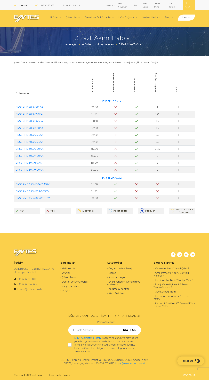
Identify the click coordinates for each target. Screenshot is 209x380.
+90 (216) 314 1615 (27, 284)
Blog (167, 17)
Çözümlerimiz (70, 277)
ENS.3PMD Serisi (112, 177)
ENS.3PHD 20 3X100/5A (29, 107)
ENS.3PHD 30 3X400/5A (29, 155)
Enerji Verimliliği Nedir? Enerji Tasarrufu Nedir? (170, 286)
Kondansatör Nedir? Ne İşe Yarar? (174, 279)
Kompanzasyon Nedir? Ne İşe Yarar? (171, 297)
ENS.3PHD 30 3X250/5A (29, 141)
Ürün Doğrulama (127, 17)
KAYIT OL (129, 329)
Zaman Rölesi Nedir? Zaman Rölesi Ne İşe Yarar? (174, 304)
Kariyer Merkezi (151, 17)
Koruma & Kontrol (118, 288)
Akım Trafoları (116, 293)
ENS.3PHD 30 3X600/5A (29, 169)
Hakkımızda (109, 5)
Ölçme (112, 272)
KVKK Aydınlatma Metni (87, 337)
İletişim (186, 17)
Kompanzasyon (117, 277)
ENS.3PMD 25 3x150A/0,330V (32, 191)
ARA (187, 5)
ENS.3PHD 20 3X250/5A (29, 134)
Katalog (137, 5)
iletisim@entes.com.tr (70, 5)
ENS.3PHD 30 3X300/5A (29, 148)
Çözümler (71, 17)
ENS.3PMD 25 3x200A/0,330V (33, 198)
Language (21, 5)
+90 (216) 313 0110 (44, 5)
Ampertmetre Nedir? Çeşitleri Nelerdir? (171, 274)
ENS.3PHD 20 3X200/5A (29, 127)
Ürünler (54, 17)
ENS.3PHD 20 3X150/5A (29, 113)
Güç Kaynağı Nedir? (166, 291)
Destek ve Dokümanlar (97, 17)
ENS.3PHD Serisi (111, 100)
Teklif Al (190, 361)
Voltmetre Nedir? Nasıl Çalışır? (172, 268)
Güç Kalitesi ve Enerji (120, 268)
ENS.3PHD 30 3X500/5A (29, 162)
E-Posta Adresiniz (105, 321)
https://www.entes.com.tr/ (130, 363)
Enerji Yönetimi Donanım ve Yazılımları (123, 283)
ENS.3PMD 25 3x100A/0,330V (32, 184)
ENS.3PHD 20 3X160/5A (29, 120)
